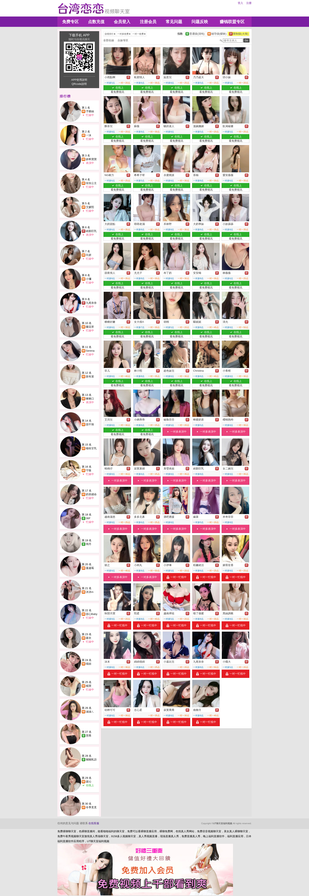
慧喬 (88, 735)
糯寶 (88, 685)
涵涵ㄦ (90, 711)
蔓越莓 (90, 568)
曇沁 (88, 781)
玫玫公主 (91, 183)
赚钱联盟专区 (232, 21)
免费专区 (70, 21)
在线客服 (93, 823)
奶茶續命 (91, 494)
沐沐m (90, 591)
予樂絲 (90, 111)
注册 (249, 3)
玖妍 (88, 255)
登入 (240, 3)
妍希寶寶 (91, 159)
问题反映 (199, 21)
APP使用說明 (79, 79)
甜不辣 (90, 424)
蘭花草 (90, 326)
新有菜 (90, 376)
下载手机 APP (79, 35)
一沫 (88, 135)
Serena (90, 350)
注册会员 (148, 21)
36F (88, 518)
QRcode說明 (79, 83)
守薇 (88, 470)
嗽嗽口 (90, 398)
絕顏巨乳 (91, 231)
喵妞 (88, 663)
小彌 (88, 278)
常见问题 (174, 21)
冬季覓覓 (91, 807)
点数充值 (96, 21)
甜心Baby (91, 614)
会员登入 (122, 21)
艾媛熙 (90, 207)
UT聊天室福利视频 (222, 823)
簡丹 (88, 544)
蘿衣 (88, 637)
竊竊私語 (91, 759)
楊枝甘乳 (91, 448)
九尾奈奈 (91, 302)
